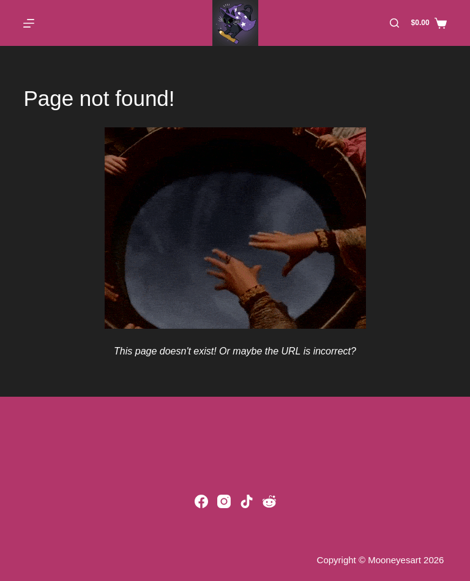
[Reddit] (269, 501)
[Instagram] (224, 501)
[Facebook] (201, 501)
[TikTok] (246, 501)
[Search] (394, 23)
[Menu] (28, 23)
